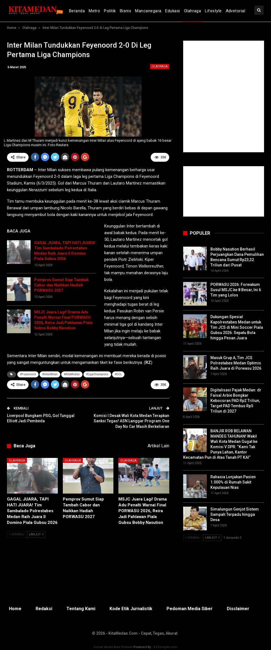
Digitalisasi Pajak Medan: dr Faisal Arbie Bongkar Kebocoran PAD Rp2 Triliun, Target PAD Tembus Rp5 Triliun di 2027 (235, 400)
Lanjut (36, 534)
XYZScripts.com (165, 647)
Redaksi (44, 608)
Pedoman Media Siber (189, 608)
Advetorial (235, 10)
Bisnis (125, 10)
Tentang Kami (80, 608)
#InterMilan (50, 374)
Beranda (77, 10)
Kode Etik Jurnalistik (131, 608)
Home (15, 608)
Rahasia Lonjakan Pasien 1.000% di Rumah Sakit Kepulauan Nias (233, 482)
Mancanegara (148, 10)
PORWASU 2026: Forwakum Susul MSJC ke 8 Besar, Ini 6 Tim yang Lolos (235, 289)
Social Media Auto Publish (113, 647)
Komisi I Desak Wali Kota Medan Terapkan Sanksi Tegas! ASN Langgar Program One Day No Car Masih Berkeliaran (131, 421)
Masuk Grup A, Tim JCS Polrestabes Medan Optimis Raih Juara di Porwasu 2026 (235, 363)
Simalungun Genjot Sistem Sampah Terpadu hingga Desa (234, 514)
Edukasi (172, 10)
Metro (94, 10)
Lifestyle (213, 10)
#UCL (118, 374)
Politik (110, 10)
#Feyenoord (28, 374)
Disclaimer (238, 608)
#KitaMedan (72, 374)
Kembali (16, 534)
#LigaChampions (97, 374)
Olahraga (192, 10)
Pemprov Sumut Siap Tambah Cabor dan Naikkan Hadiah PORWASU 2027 (61, 285)
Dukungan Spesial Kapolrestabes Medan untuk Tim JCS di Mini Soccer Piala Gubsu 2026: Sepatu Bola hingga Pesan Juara (236, 327)
